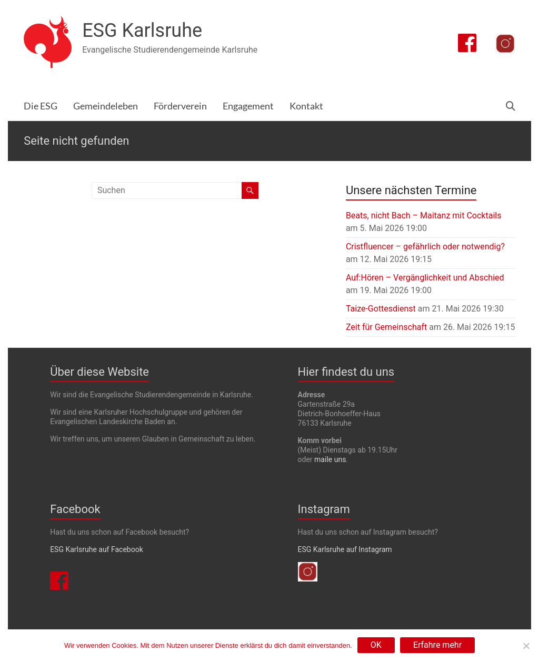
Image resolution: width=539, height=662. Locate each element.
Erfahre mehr (437, 645)
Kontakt (306, 106)
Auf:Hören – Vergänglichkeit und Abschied (425, 278)
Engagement (248, 106)
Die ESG (40, 106)
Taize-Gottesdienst (381, 309)
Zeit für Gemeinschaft (386, 327)
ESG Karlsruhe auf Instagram (345, 549)
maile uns (330, 459)
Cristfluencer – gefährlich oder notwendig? (425, 247)
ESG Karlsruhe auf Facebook (96, 549)
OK (376, 645)
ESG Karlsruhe (142, 30)
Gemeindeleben (105, 106)
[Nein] (526, 645)
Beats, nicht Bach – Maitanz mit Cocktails (424, 215)
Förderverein (180, 106)
